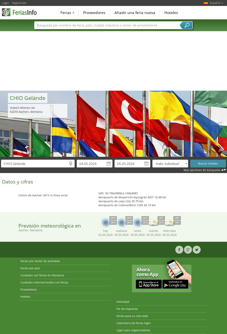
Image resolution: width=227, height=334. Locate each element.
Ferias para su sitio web (132, 316)
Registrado (19, 3)
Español (216, 3)
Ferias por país (30, 268)
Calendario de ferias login (133, 323)
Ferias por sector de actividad (40, 261)
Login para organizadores (133, 330)
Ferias (67, 12)
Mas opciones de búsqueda (202, 170)
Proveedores (94, 12)
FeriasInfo (22, 12)
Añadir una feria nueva (134, 12)
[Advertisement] (114, 61)
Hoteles (171, 12)
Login (5, 3)
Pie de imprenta (127, 309)
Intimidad (122, 302)
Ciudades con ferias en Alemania (42, 275)
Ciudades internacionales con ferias (44, 282)
